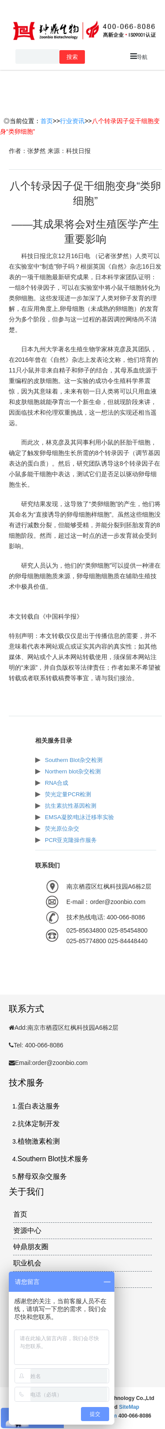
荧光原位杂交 (62, 828)
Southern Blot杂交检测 (74, 760)
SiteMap (129, 1407)
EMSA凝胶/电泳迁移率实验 (79, 817)
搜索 (72, 57)
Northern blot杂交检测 (73, 771)
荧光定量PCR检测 (68, 794)
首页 (46, 120)
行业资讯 (72, 120)
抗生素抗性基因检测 (70, 805)
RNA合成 (56, 783)
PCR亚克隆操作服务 (71, 840)
